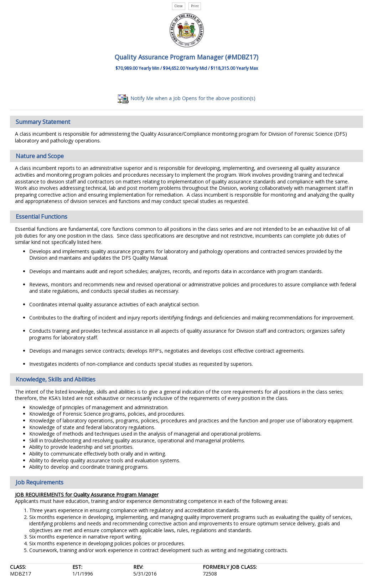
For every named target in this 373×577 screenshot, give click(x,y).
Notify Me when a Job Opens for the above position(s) (186, 98)
